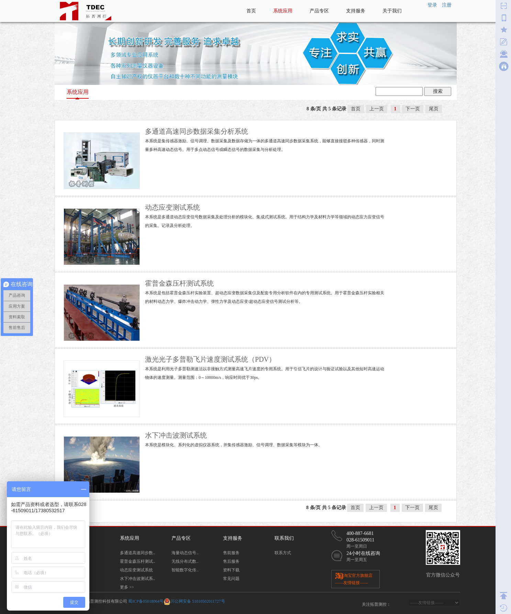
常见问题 (231, 578)
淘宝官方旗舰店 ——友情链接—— (354, 578)
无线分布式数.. (184, 561)
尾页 (433, 108)
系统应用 (282, 10)
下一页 (413, 108)
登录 (432, 5)
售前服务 (231, 552)
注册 (447, 5)
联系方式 (283, 552)
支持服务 (355, 10)
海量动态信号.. (184, 552)
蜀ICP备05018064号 (146, 601)
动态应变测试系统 (136, 570)
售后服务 (231, 561)
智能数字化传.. (184, 570)
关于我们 (392, 10)
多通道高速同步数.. (137, 552)
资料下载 (231, 570)
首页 (251, 10)
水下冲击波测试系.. (137, 578)
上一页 (376, 108)
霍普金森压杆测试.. (137, 561)
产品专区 (319, 10)
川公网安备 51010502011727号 (197, 601)
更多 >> (127, 587)
